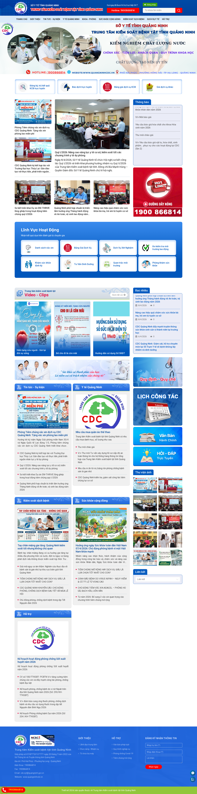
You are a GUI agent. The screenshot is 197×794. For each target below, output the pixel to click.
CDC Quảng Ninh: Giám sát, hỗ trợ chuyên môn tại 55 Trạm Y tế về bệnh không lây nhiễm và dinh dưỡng (156, 347)
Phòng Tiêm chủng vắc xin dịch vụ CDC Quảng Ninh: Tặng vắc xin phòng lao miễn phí (32, 130)
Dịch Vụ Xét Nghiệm (123, 247)
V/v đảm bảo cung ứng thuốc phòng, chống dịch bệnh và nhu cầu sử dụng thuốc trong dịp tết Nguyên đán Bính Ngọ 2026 (43, 704)
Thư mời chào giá (144, 135)
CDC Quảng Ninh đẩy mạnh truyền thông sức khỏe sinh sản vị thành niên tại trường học (156, 330)
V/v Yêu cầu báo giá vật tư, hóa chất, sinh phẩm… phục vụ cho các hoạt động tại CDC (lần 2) (157, 146)
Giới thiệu (35, 19)
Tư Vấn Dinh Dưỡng (84, 264)
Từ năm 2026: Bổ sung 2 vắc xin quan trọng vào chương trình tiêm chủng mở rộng (101, 598)
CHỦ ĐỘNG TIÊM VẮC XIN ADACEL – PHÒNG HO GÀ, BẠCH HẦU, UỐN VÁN (102, 589)
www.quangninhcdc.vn (33, 777)
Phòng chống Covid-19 (122, 753)
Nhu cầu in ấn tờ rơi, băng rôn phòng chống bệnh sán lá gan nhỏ (101, 469)
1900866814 (30, 765)
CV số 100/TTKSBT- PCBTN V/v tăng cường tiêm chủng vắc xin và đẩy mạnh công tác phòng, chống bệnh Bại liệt (44, 679)
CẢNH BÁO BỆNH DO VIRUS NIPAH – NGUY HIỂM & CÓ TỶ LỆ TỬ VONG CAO (102, 580)
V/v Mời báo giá (143, 117)
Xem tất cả (118, 294)
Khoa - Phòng (89, 19)
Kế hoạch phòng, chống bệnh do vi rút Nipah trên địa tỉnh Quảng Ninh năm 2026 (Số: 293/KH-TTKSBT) (43, 691)
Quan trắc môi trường (120, 264)
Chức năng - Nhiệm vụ (88, 749)
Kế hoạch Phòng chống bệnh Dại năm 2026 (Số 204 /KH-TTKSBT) (42, 715)
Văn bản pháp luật (120, 744)
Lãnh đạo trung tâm (87, 744)
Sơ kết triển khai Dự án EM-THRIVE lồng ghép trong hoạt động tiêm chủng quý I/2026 (32, 211)
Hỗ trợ (165, 19)
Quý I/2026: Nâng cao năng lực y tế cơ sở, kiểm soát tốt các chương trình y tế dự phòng (88, 154)
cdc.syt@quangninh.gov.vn (32, 773)
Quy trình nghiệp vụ (121, 749)
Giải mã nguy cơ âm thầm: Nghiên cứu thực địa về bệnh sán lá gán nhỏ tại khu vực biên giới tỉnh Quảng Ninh (43, 569)
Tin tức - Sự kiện (51, 19)
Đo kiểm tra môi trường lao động (160, 247)
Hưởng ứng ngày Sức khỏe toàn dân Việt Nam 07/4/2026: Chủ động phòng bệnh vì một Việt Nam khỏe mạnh (101, 548)
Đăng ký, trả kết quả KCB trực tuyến (40, 87)
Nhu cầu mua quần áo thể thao (93, 431)
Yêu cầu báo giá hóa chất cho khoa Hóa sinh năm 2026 (155, 127)
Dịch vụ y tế (153, 19)
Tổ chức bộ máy (86, 753)
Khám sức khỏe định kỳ (43, 264)
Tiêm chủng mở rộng (122, 758)
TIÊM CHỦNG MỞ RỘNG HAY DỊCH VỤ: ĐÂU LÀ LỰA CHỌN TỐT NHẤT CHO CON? (42, 580)
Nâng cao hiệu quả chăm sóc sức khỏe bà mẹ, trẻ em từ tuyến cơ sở (111, 209)
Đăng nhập (150, 5)
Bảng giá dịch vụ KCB (125, 87)
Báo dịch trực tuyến (82, 87)
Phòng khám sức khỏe (161, 264)
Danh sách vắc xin (44, 247)
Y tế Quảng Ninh (71, 19)
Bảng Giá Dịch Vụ (83, 247)
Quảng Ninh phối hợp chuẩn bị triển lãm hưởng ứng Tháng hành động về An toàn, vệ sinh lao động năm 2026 (72, 211)
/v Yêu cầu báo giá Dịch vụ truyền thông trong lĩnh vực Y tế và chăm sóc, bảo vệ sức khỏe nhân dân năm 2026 (157, 107)
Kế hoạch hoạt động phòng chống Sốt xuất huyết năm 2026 (42, 660)
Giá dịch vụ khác (164, 87)
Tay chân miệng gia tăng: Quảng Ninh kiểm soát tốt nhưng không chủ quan (41, 547)
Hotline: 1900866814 (123, 10)
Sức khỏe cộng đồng (109, 19)
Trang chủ (21, 19)
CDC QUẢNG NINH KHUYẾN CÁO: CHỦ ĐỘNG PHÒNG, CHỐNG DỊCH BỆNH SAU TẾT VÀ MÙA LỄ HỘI (44, 590)
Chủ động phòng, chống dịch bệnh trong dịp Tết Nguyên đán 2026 (42, 601)
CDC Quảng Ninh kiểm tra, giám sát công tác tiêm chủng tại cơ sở (101, 478)
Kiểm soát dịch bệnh (133, 19)
